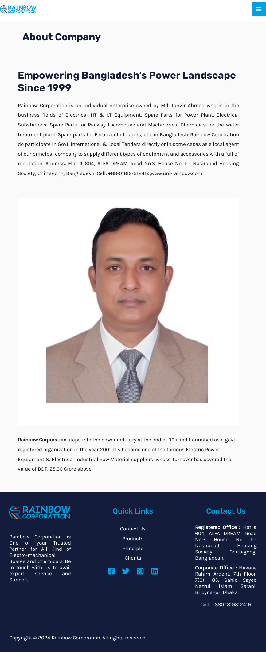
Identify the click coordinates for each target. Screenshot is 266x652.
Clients (133, 558)
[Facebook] (111, 571)
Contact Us (133, 529)
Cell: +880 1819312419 (226, 604)
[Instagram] (140, 571)
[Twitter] (126, 571)
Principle (133, 548)
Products (133, 538)
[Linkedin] (154, 571)
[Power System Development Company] (18, 9)
